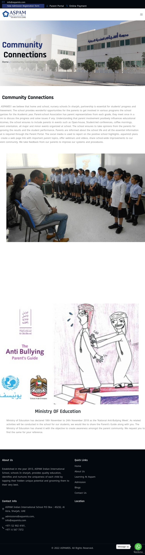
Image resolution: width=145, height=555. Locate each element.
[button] (141, 14)
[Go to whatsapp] (138, 546)
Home (5, 61)
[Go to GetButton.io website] (138, 552)
